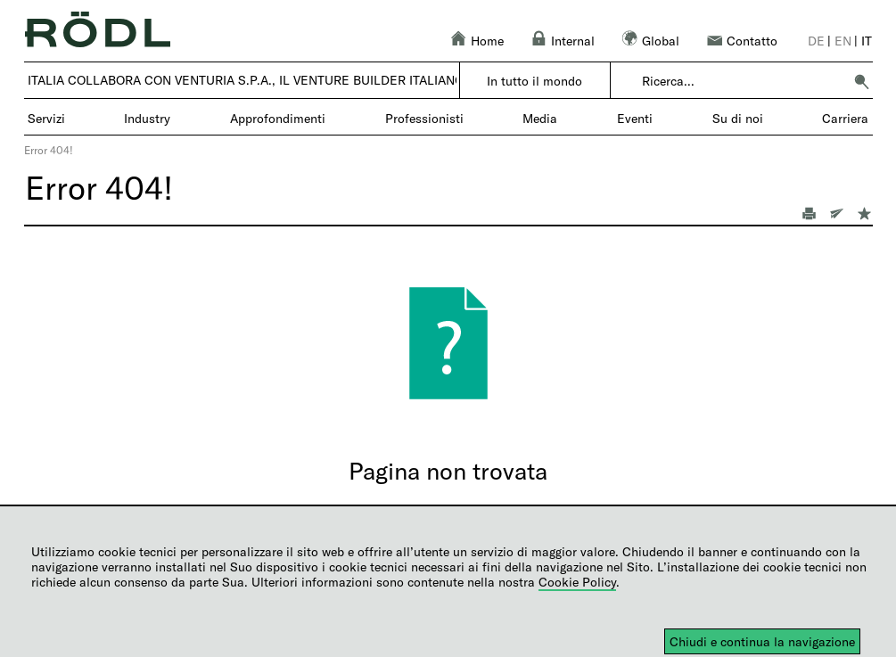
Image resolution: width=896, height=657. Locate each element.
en (842, 40)
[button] (861, 81)
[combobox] (742, 81)
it (866, 40)
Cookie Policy (577, 581)
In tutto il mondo (534, 80)
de (816, 40)
